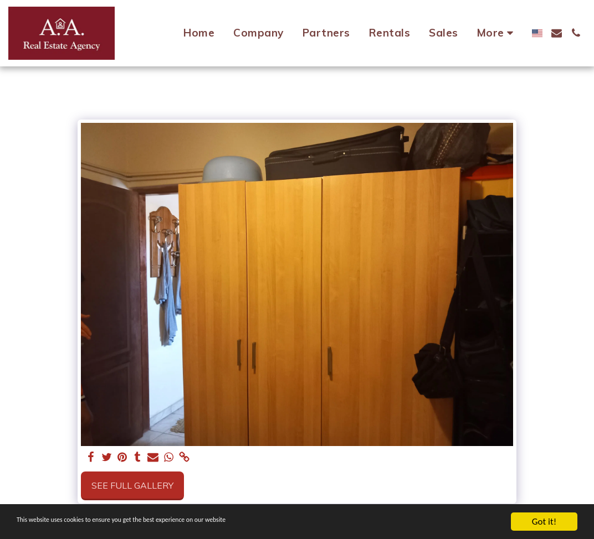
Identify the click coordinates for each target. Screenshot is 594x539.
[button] (556, 33)
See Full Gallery (132, 485)
